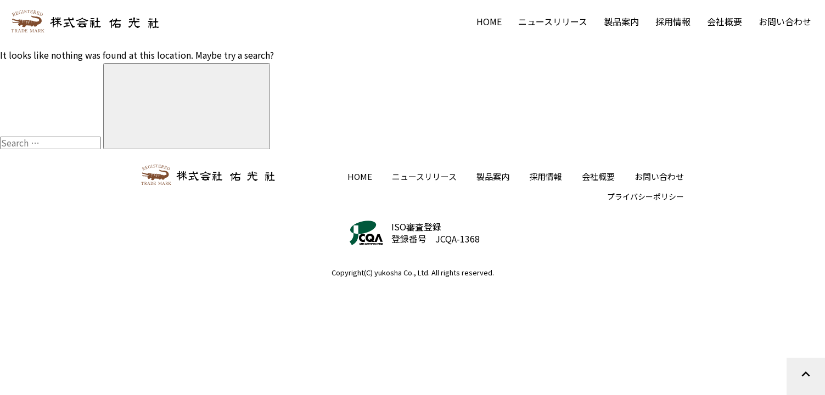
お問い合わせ (785, 21)
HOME (489, 21)
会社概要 (724, 21)
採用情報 (673, 21)
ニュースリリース (552, 21)
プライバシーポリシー (645, 196)
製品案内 (621, 21)
